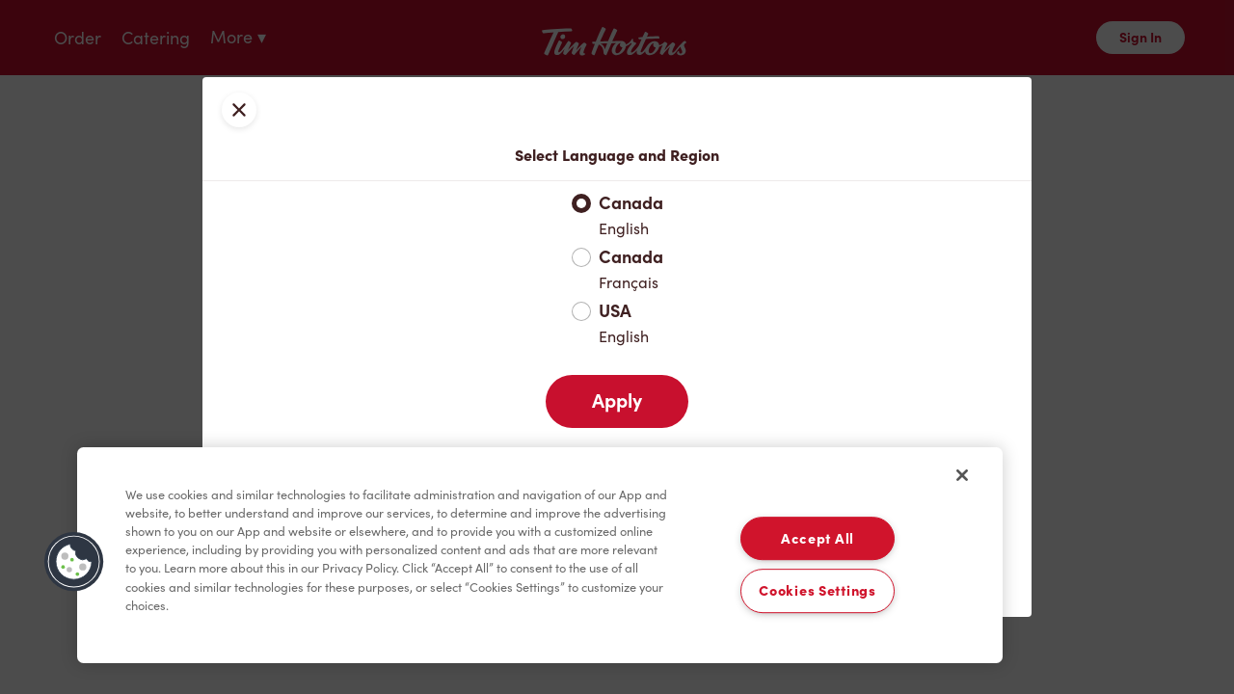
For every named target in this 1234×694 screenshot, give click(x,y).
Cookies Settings (817, 591)
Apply (617, 401)
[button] (74, 562)
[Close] (962, 475)
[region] (540, 555)
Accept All (817, 538)
